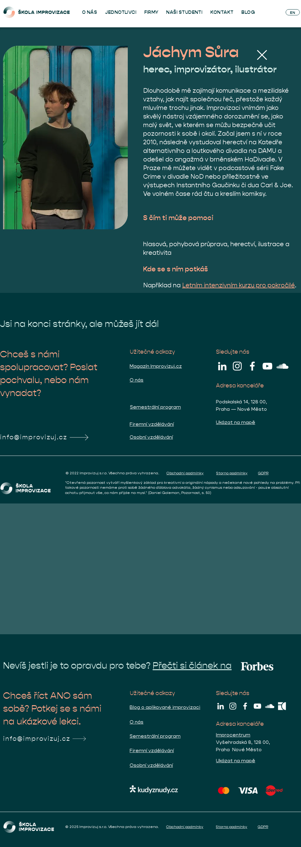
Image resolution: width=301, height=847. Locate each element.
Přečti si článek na (192, 665)
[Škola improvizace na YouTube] (267, 366)
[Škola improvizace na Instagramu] (237, 366)
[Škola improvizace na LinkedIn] (222, 366)
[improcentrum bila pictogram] (282, 706)
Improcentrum (233, 735)
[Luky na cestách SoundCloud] (282, 366)
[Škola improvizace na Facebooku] (252, 366)
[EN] (293, 12)
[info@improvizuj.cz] (51, 437)
